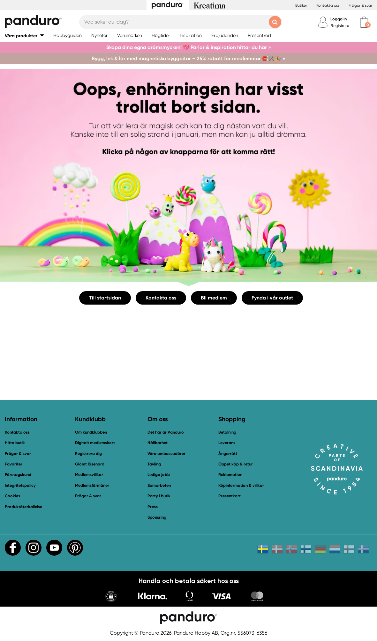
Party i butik (158, 495)
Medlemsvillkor (89, 474)
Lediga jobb (158, 474)
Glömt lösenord (89, 464)
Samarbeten (159, 485)
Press (152, 506)
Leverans (226, 442)
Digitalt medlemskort (95, 442)
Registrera (339, 25)
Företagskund (18, 474)
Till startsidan (105, 298)
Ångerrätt (227, 453)
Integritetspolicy (20, 485)
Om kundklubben (91, 432)
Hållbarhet (157, 442)
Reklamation (230, 474)
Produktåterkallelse (23, 506)
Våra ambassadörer (166, 453)
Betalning (227, 432)
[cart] (364, 22)
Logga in (338, 19)
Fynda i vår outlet (272, 298)
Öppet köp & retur (235, 464)
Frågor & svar (360, 5)
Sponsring (156, 517)
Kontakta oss (327, 5)
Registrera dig (88, 453)
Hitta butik (15, 442)
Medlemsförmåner (92, 485)
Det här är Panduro (165, 432)
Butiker (301, 5)
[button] (24, 35)
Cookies (12, 496)
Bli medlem (214, 298)
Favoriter (13, 464)
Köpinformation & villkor (241, 485)
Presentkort (229, 495)
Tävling (154, 464)
